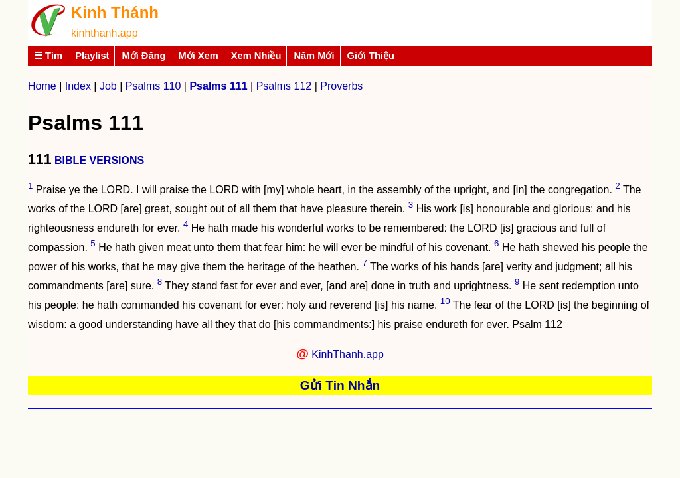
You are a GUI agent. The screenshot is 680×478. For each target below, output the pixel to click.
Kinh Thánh (115, 12)
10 (445, 301)
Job (108, 86)
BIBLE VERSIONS (99, 160)
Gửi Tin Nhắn (340, 385)
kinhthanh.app (104, 33)
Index (78, 86)
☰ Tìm (48, 55)
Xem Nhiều (256, 55)
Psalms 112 (284, 86)
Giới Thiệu (371, 55)
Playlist (92, 55)
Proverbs (341, 86)
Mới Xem (198, 55)
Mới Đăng (143, 55)
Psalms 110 (153, 86)
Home (42, 86)
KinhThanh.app (347, 354)
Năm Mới (314, 55)
